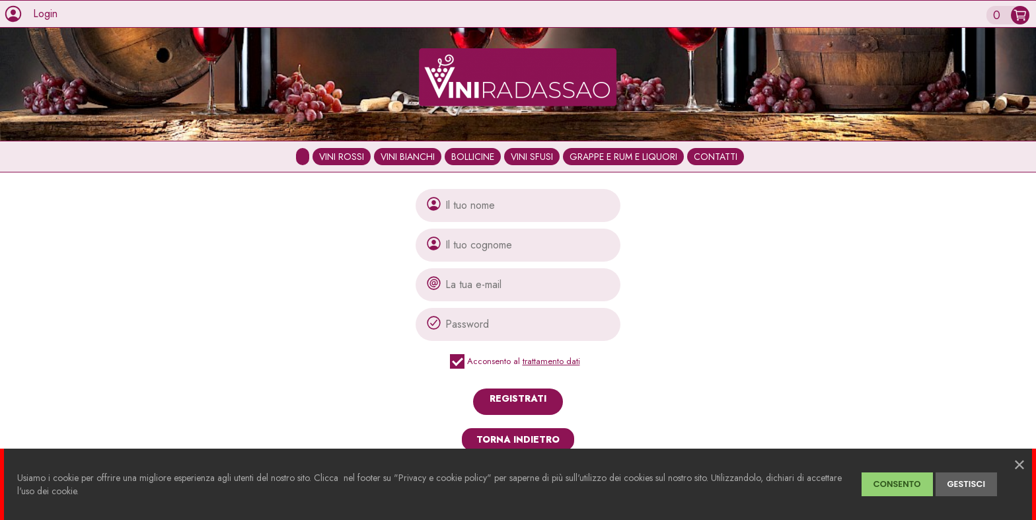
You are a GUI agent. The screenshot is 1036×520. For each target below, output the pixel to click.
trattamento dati (551, 361)
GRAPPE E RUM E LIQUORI (623, 156)
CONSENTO (897, 484)
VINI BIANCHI (408, 156)
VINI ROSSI (341, 156)
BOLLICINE (472, 156)
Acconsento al (518, 361)
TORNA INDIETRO (518, 439)
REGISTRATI (518, 398)
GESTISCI (966, 484)
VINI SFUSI (532, 156)
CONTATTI (715, 156)
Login (45, 13)
